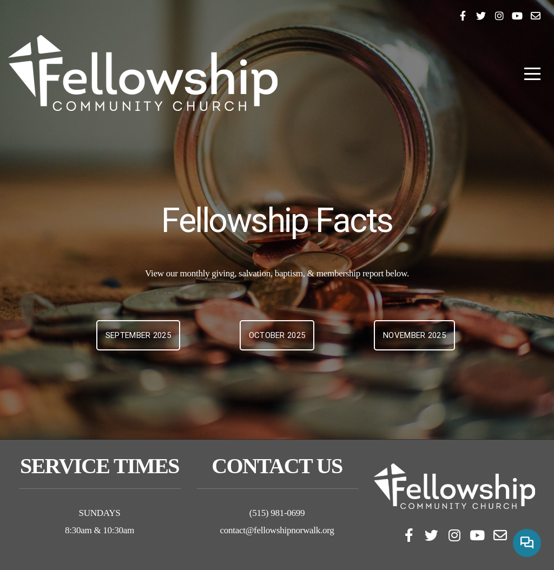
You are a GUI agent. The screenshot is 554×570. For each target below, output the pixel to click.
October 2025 (277, 335)
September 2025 (138, 335)
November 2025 (414, 335)
